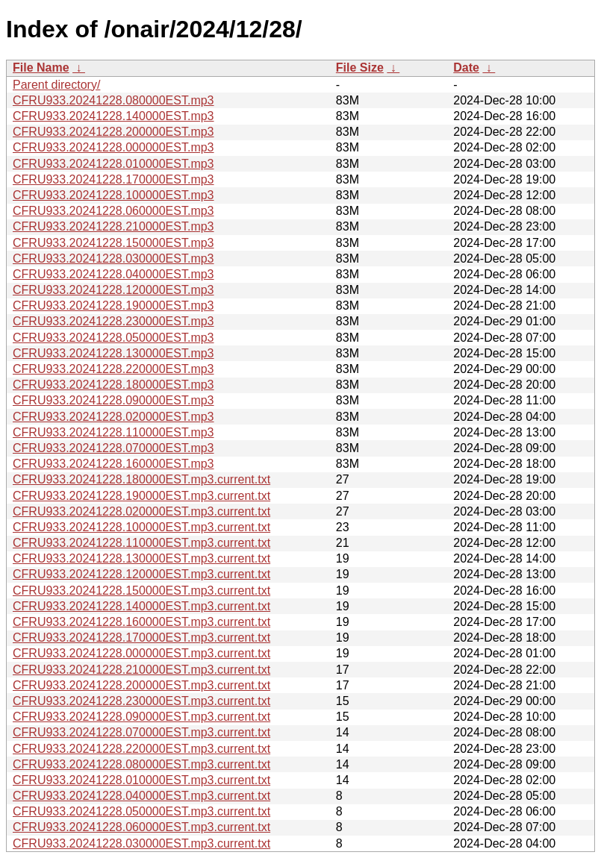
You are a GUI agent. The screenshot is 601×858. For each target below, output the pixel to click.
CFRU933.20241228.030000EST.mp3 (113, 258)
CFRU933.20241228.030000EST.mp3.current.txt (141, 843)
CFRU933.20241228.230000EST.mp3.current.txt (141, 701)
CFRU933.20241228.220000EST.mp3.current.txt (141, 748)
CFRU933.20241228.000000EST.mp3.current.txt (141, 653)
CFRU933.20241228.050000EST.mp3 (113, 337)
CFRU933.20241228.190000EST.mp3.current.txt (141, 495)
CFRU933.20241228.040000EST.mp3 (113, 274)
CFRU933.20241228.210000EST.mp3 (113, 226)
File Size (360, 67)
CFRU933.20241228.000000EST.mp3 (113, 147)
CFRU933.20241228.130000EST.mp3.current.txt (141, 558)
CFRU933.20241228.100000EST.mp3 (113, 195)
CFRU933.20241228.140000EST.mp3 (113, 116)
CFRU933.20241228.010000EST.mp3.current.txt (141, 780)
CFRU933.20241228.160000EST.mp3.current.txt (141, 622)
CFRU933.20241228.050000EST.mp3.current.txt (141, 811)
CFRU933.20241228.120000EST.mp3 (113, 290)
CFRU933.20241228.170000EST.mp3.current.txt (141, 637)
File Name (41, 67)
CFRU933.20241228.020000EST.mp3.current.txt (141, 511)
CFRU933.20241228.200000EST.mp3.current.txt (141, 685)
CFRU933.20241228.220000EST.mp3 (113, 369)
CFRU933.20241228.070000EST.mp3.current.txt (141, 732)
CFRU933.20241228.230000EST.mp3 (113, 321)
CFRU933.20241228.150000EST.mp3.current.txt (141, 590)
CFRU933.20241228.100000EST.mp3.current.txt (141, 527)
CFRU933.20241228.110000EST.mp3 (113, 432)
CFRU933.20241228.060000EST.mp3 (113, 210)
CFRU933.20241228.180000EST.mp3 (113, 384)
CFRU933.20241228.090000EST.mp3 (113, 400)
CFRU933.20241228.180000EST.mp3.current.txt (141, 479)
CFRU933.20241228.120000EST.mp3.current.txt (141, 574)
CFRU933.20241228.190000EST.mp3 (113, 305)
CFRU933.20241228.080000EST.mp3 (113, 100)
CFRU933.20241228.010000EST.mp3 (113, 163)
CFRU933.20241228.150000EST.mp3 (113, 243)
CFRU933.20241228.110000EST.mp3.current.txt (141, 542)
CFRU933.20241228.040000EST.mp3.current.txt (141, 795)
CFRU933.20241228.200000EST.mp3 (113, 131)
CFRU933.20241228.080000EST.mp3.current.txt (141, 764)
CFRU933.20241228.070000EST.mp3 (113, 448)
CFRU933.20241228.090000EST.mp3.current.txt (141, 716)
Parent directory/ (56, 84)
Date (466, 67)
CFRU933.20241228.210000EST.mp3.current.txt (141, 669)
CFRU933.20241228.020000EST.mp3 (113, 416)
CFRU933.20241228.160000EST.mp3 (113, 463)
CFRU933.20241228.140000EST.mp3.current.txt (141, 606)
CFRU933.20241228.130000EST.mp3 (113, 353)
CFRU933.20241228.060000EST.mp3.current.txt (141, 827)
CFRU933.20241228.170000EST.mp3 (113, 179)
